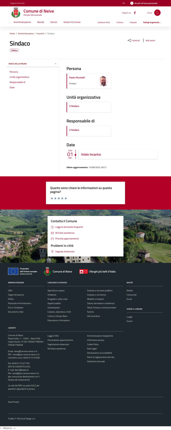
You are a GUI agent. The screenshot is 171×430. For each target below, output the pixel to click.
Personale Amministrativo (19, 303)
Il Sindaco (74, 106)
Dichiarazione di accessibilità (99, 352)
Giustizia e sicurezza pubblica (99, 290)
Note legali (92, 348)
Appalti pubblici (54, 303)
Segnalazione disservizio (58, 344)
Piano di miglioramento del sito (100, 357)
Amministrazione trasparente (100, 335)
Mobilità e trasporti (95, 299)
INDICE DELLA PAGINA (33, 63)
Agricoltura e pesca (56, 290)
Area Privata (13, 401)
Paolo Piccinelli (77, 77)
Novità (40, 22)
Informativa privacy (95, 340)
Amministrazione (22, 22)
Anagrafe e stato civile (57, 299)
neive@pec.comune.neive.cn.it (26, 354)
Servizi (53, 22)
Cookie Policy (93, 344)
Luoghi (130, 316)
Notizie (130, 290)
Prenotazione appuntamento (60, 340)
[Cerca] (157, 12)
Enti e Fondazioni (15, 307)
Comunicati (132, 294)
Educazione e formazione (59, 320)
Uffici (10, 290)
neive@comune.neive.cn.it (25, 351)
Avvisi (129, 299)
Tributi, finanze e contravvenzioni (101, 307)
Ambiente (52, 294)
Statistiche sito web (96, 361)
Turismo (119, 22)
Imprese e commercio (96, 294)
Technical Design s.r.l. (26, 418)
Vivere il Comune (71, 22)
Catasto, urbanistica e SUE (59, 311)
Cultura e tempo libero (57, 316)
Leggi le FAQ (53, 335)
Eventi (129, 321)
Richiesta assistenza (57, 348)
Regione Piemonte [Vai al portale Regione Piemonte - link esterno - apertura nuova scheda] (17, 3)
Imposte (133, 22)
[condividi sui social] (133, 40)
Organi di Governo (16, 294)
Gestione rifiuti (104, 22)
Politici (11, 299)
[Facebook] (133, 12)
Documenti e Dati (15, 311)
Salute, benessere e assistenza (100, 303)
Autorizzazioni (54, 307)
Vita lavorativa (93, 316)
